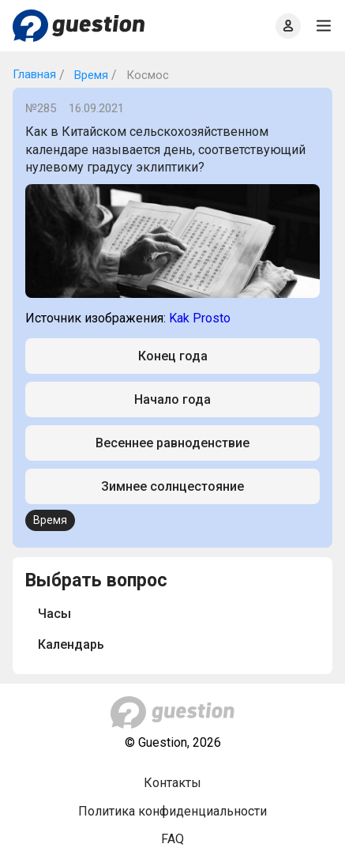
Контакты (172, 782)
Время (89, 75)
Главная (34, 74)
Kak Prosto (200, 318)
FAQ (172, 838)
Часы (54, 613)
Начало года (172, 399)
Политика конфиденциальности (172, 811)
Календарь (71, 644)
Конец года (173, 356)
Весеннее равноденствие (172, 442)
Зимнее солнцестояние (172, 486)
